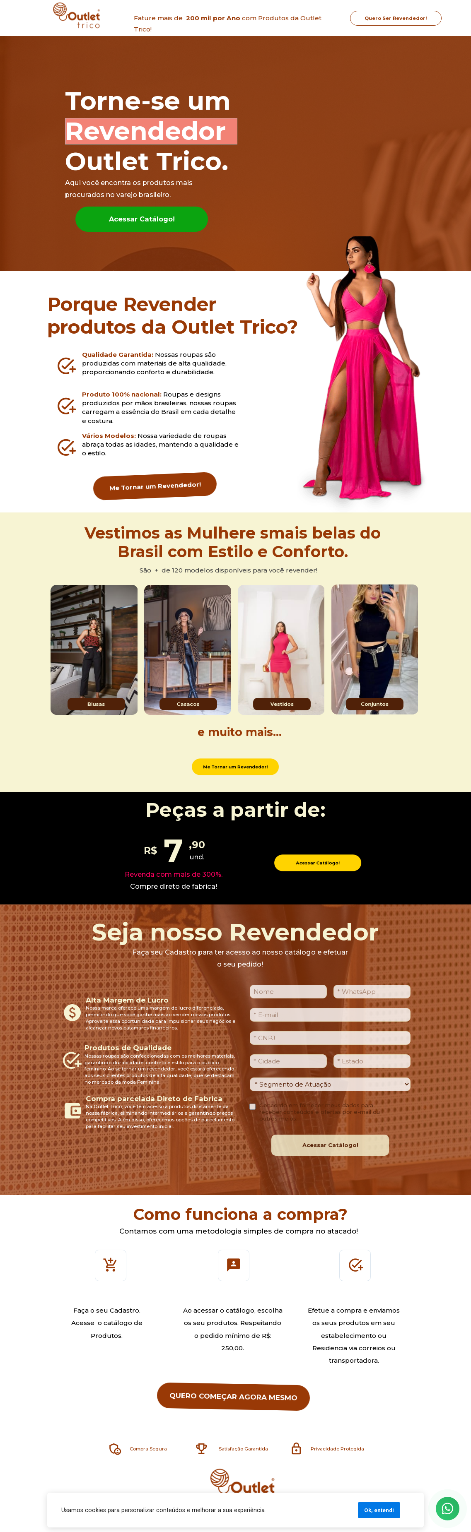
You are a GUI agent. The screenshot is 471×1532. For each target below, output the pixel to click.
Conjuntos (375, 704)
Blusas (96, 704)
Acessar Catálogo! (141, 219)
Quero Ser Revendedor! (396, 18)
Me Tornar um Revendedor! (155, 486)
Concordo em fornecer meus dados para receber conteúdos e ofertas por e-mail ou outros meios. (320, 1112)
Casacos (188, 704)
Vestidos (281, 704)
